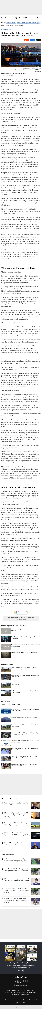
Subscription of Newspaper (21, 985)
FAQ (17, 1002)
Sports (18, 992)
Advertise (22, 1002)
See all (18, 704)
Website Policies (32, 1000)
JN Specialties (15, 994)
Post (27, 40)
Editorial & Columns (10, 992)
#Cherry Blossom (31, 22)
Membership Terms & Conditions (18, 1000)
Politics (8, 990)
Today (3, 704)
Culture (33, 992)
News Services (30, 990)
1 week (8, 704)
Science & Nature (25, 992)
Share (33, 40)
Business (18, 990)
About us (7, 1000)
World (24, 990)
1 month (13, 704)
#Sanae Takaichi (11, 22)
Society (13, 990)
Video (27, 994)
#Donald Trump (21, 22)
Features (23, 994)
